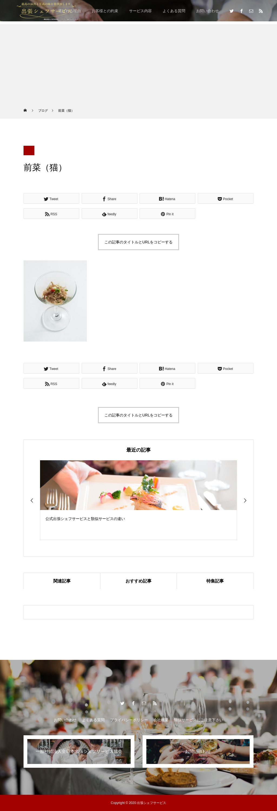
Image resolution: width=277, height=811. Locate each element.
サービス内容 (140, 11)
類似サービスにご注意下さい (198, 720)
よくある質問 (174, 11)
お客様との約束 (105, 11)
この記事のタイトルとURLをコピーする (138, 242)
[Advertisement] (138, 62)
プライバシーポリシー (129, 720)
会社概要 (161, 720)
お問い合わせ (207, 11)
